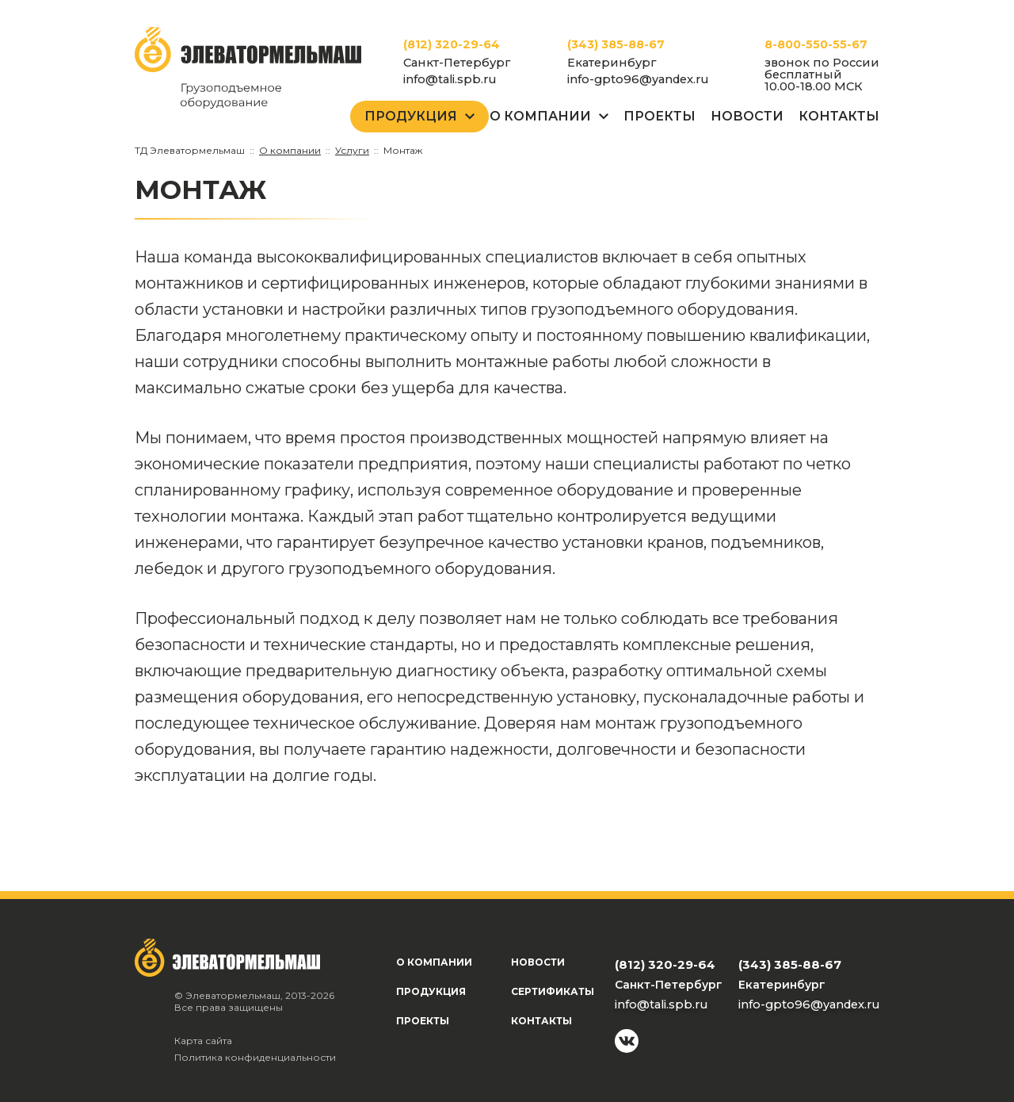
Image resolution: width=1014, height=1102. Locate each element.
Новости (747, 116)
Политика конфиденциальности (255, 1057)
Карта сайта (203, 1041)
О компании (434, 962)
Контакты (839, 116)
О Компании (540, 116)
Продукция (410, 116)
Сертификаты (552, 991)
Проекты (659, 116)
